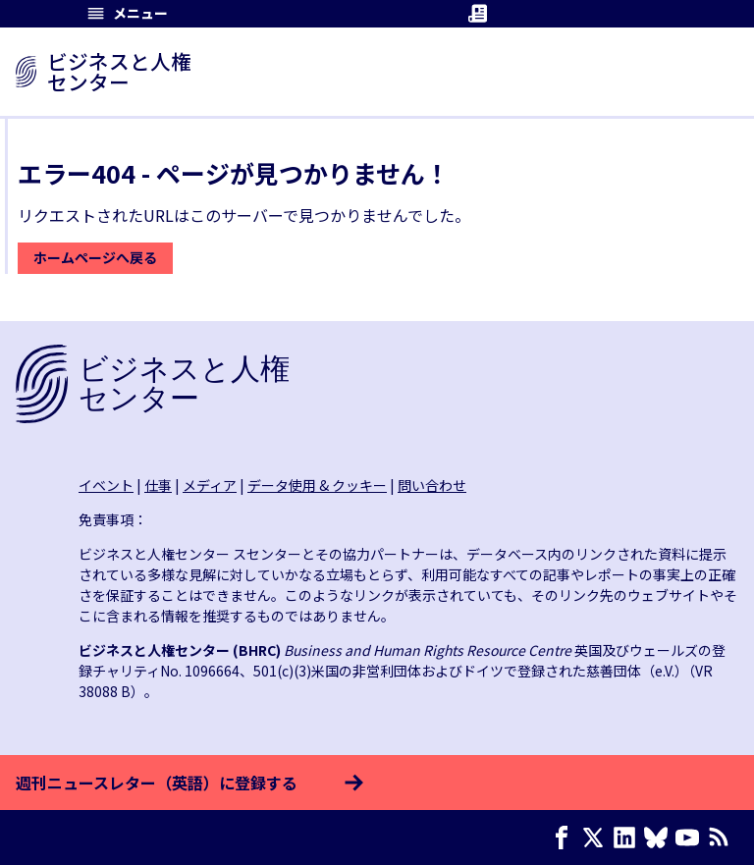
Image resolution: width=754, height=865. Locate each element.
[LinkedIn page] (628, 837)
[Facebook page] (565, 837)
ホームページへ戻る (95, 257)
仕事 (158, 485)
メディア (210, 485)
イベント (106, 485)
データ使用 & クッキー (317, 485)
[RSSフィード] (722, 837)
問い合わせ (432, 485)
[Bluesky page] (659, 837)
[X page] (597, 837)
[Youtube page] (691, 837)
